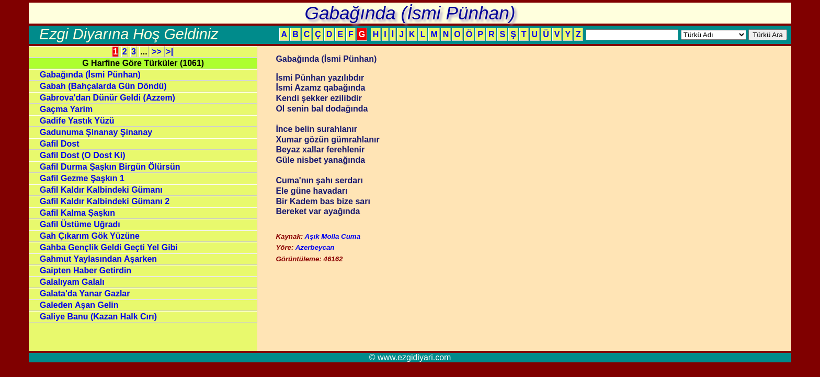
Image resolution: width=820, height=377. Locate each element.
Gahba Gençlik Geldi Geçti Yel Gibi (109, 247)
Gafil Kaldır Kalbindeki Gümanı (101, 189)
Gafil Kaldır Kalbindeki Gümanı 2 (104, 201)
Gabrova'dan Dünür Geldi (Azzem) (107, 97)
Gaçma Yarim (66, 109)
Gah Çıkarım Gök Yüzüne (90, 235)
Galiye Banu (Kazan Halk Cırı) (98, 316)
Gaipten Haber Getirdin (85, 270)
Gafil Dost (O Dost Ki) (83, 155)
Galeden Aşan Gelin (79, 305)
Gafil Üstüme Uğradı (80, 224)
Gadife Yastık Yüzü (77, 120)
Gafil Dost (59, 143)
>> (158, 51)
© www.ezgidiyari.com (410, 357)
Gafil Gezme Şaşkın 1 (82, 178)
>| (169, 51)
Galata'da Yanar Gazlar (85, 293)
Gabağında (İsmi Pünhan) (90, 74)
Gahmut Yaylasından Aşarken (98, 258)
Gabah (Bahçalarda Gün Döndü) (103, 86)
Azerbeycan (315, 247)
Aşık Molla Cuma (332, 236)
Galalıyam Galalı (72, 282)
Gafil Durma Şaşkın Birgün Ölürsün (110, 166)
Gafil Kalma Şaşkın (77, 212)
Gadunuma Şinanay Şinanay (96, 132)
